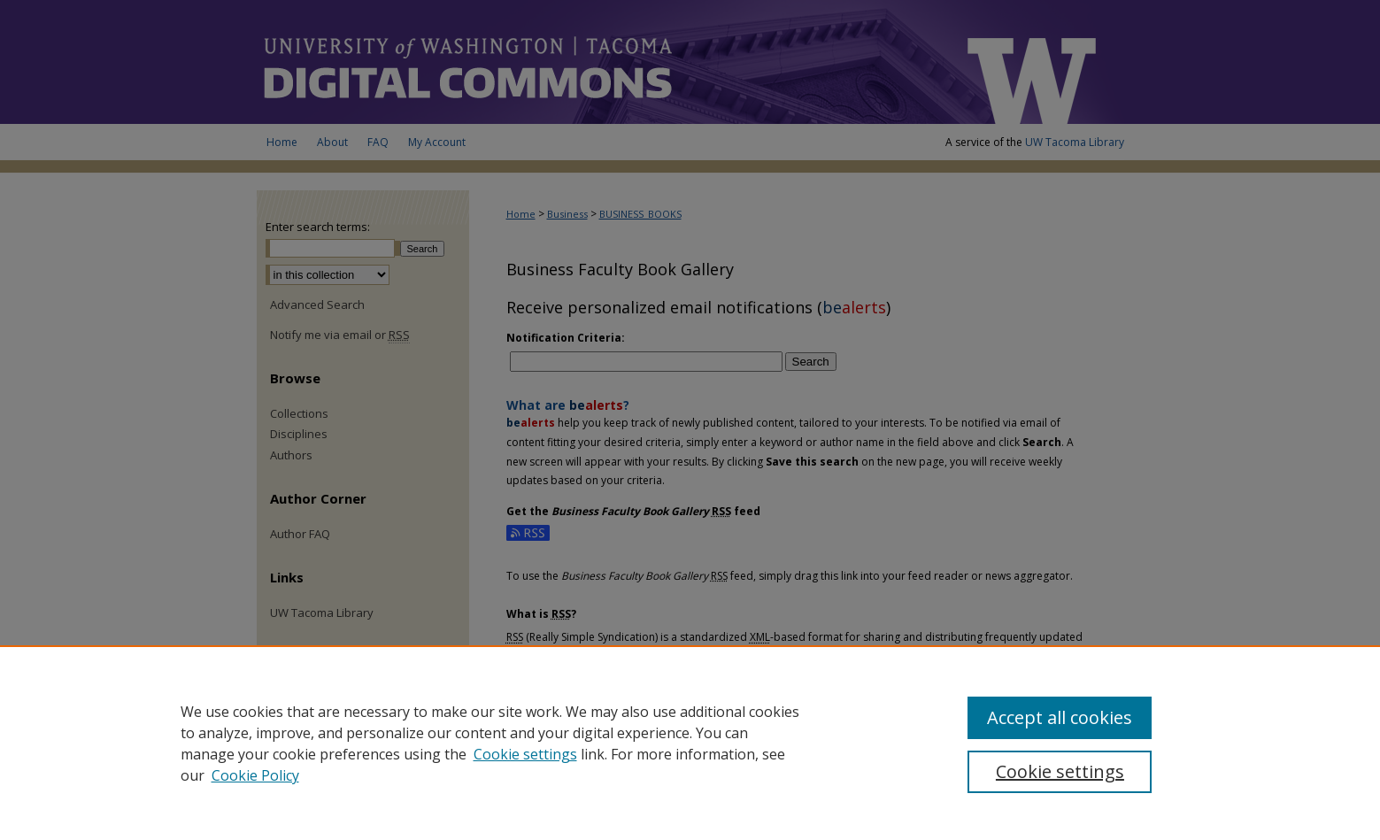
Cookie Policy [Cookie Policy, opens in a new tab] (255, 775)
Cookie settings (525, 754)
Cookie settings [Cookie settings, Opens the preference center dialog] (1060, 771)
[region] (690, 742)
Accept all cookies (1059, 717)
